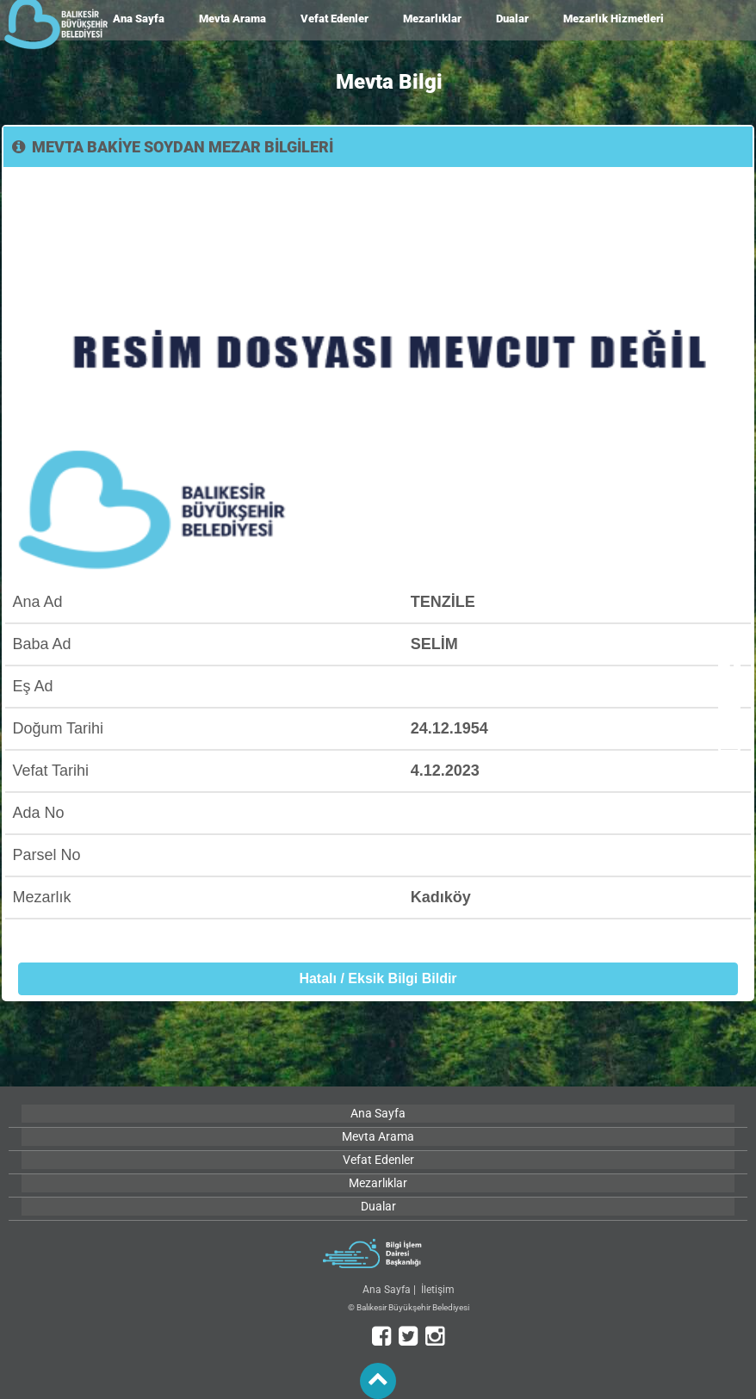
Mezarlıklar (432, 18)
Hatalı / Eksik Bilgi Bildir (377, 978)
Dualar (512, 18)
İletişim (438, 1290)
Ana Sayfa (138, 18)
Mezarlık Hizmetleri (613, 18)
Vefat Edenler (335, 18)
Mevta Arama (232, 18)
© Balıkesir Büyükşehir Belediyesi (408, 1307)
